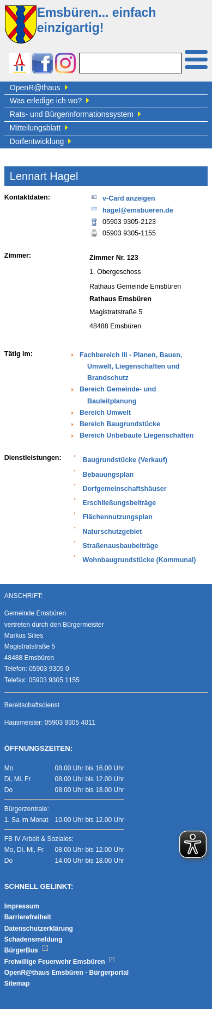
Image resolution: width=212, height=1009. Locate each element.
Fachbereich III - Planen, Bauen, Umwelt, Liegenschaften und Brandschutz (131, 366)
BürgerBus (26, 950)
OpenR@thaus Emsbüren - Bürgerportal (66, 972)
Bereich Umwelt (105, 412)
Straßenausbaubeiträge (120, 546)
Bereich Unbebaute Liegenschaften (136, 435)
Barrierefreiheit (27, 917)
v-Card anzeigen (122, 197)
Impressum (21, 906)
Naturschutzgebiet (112, 531)
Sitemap (17, 983)
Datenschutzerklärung (38, 928)
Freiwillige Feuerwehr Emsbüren (60, 962)
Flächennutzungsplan (117, 517)
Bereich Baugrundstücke (120, 424)
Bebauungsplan (108, 474)
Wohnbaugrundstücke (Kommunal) (139, 560)
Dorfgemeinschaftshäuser (124, 489)
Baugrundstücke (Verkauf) (124, 460)
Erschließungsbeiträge (119, 503)
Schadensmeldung (33, 939)
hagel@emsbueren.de (131, 209)
